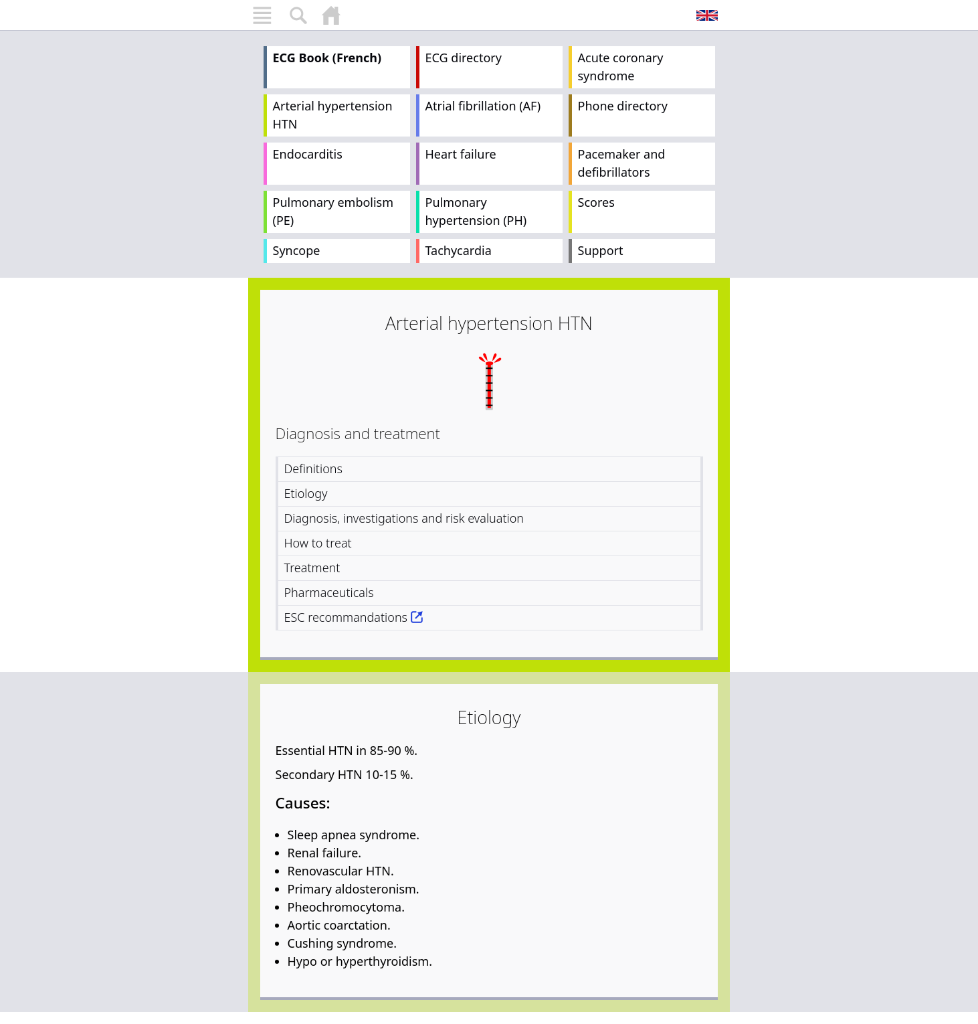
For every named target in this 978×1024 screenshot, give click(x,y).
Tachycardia (458, 250)
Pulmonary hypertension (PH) (476, 211)
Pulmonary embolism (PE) (333, 211)
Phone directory (623, 106)
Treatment (312, 568)
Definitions (313, 468)
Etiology (306, 493)
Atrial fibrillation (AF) (483, 106)
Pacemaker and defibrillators (622, 163)
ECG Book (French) (327, 58)
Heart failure (460, 154)
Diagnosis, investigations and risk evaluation (404, 518)
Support (600, 250)
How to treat (318, 543)
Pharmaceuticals (329, 592)
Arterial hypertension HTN (333, 115)
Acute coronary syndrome (621, 67)
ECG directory (463, 58)
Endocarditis (308, 154)
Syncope (296, 250)
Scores (596, 202)
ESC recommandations (346, 617)
